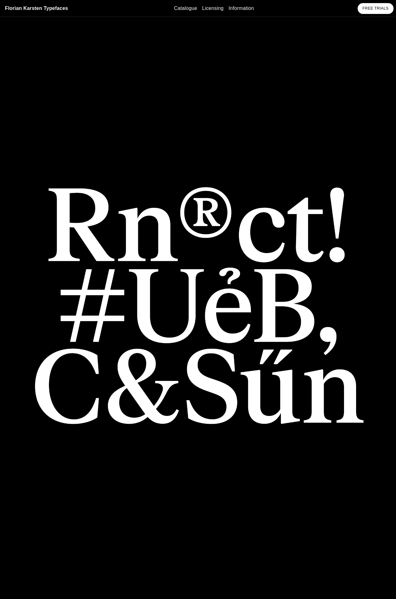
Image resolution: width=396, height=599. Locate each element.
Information (241, 8)
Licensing (212, 8)
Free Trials (376, 8)
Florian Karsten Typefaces (36, 8)
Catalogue (185, 8)
